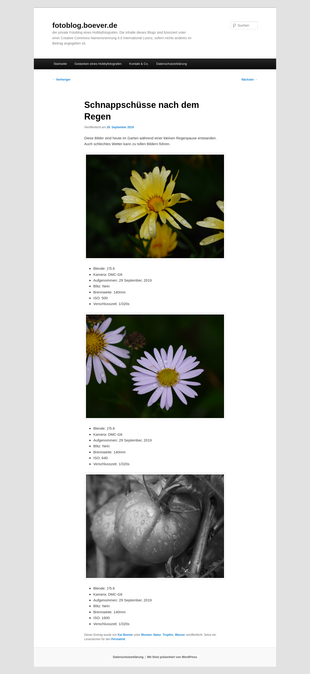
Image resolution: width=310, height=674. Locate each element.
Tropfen (168, 635)
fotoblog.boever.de (84, 25)
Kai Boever (125, 635)
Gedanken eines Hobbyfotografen (98, 64)
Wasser (180, 635)
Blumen (146, 635)
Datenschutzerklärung (171, 64)
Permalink (118, 639)
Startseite (60, 64)
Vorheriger (61, 79)
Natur (157, 635)
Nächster (249, 79)
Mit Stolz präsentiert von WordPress (172, 657)
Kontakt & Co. (139, 64)
